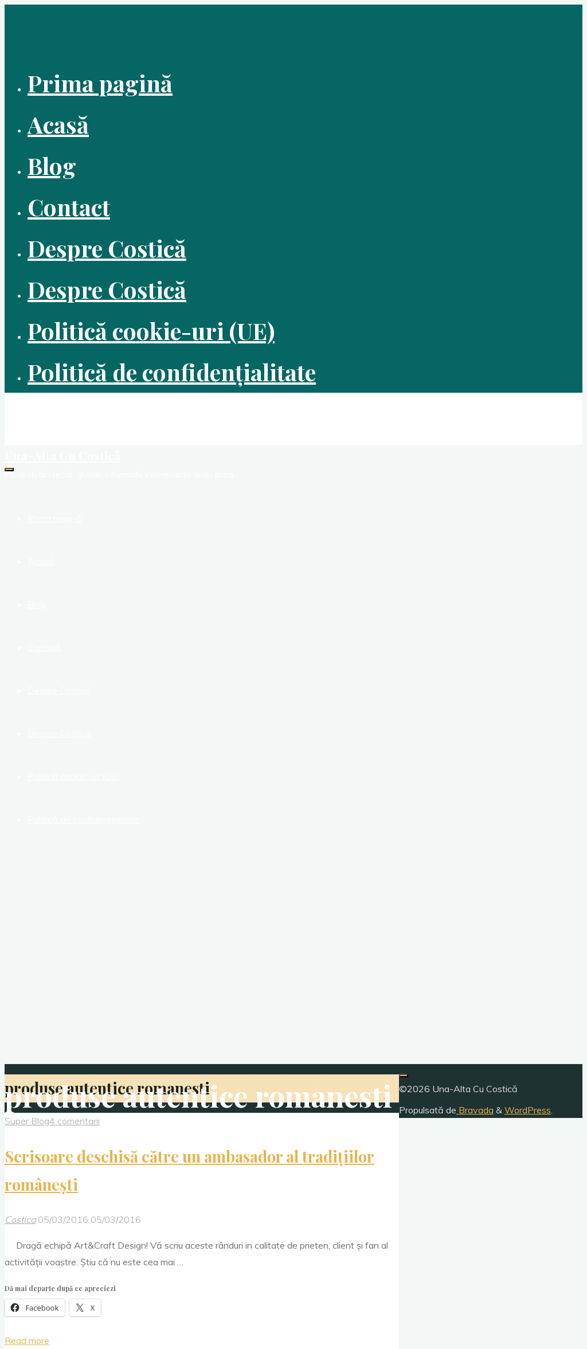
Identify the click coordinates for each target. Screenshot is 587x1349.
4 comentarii (74, 1121)
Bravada (475, 1110)
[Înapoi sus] (403, 1075)
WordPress (527, 1110)
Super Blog (27, 1121)
